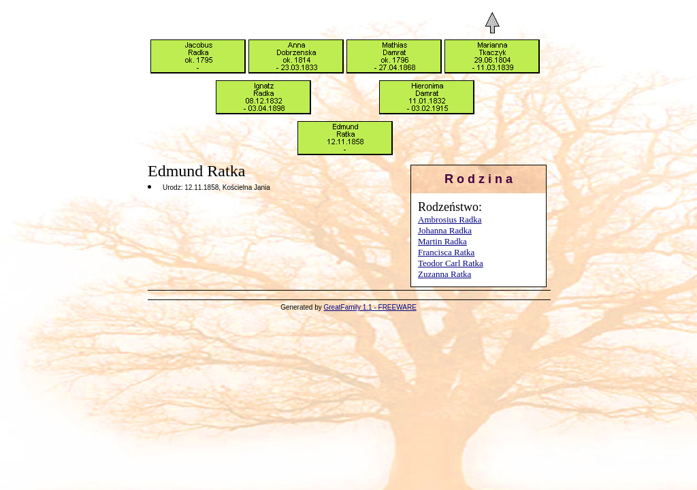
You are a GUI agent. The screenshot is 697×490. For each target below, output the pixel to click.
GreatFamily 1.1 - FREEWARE (370, 307)
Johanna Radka (445, 230)
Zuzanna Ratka (444, 274)
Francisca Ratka (446, 252)
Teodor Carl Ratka (450, 263)
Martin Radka (442, 241)
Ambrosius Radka (450, 219)
